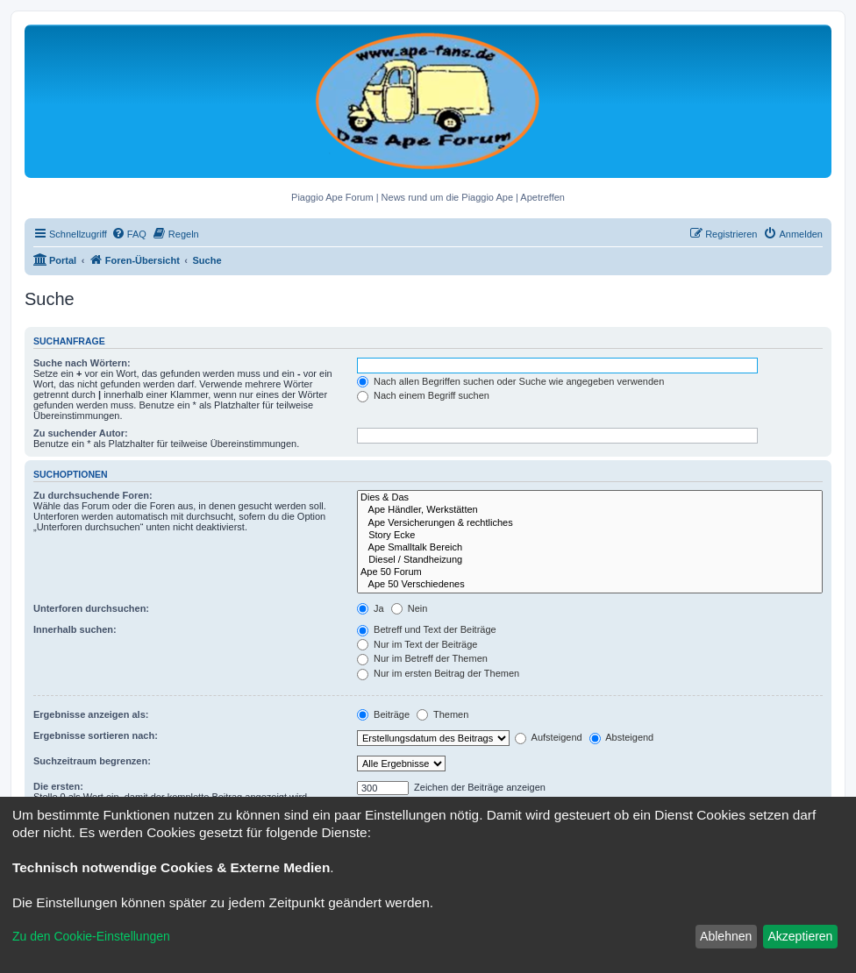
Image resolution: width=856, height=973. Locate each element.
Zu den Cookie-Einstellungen (91, 936)
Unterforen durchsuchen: (91, 608)
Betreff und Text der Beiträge (426, 629)
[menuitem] (128, 234)
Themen (442, 714)
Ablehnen (726, 936)
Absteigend (621, 737)
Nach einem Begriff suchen (423, 395)
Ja (370, 608)
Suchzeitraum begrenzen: (92, 761)
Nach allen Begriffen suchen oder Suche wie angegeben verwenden (510, 381)
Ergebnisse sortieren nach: (95, 735)
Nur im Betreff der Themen (422, 658)
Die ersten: (58, 786)
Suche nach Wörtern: (82, 363)
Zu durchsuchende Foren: (93, 495)
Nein (409, 608)
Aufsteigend (548, 737)
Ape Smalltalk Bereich (590, 548)
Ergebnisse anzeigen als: (90, 714)
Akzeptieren (799, 936)
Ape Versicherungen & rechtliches (590, 523)
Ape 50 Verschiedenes (590, 585)
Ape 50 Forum (590, 572)
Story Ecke (590, 535)
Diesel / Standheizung (590, 560)
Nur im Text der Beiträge (417, 644)
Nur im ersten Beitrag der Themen (438, 673)
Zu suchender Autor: (80, 433)
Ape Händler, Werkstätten (590, 510)
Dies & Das (590, 498)
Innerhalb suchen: (75, 629)
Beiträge (383, 714)
